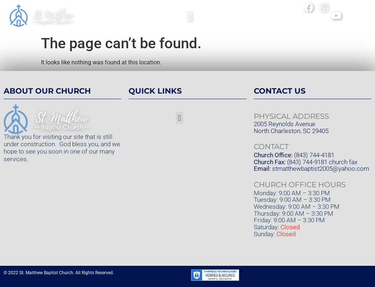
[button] (190, 17)
